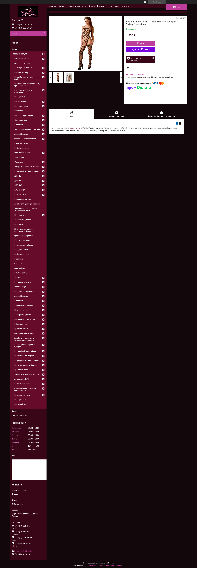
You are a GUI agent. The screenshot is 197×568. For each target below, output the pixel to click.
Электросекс (19, 157)
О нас (92, 6)
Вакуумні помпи (21, 106)
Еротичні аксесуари (22, 370)
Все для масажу (21, 72)
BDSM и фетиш (20, 273)
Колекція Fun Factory (23, 68)
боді (72, 128)
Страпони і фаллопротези (25, 139)
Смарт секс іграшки (22, 63)
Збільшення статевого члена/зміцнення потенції (26, 209)
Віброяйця (18, 224)
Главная (52, 6)
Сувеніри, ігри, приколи (23, 235)
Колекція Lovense (22, 143)
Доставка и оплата (119, 6)
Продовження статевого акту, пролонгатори (27, 85)
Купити (140, 43)
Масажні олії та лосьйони (25, 351)
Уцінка (17, 277)
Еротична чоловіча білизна (25, 365)
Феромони (18, 162)
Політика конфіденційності (114, 565)
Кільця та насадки (22, 240)
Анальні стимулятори (23, 220)
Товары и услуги (75, 6)
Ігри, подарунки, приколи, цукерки (25, 345)
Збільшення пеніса (22, 153)
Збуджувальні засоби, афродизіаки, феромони (24, 230)
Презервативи (20, 97)
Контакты (102, 6)
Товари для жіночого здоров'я (27, 166)
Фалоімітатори (20, 120)
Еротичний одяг (21, 404)
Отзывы (15, 411)
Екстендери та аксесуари (24, 319)
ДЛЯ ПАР (18, 185)
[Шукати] (44, 33)
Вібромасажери (20, 324)
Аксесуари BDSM (21, 379)
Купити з (141, 49)
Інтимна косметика (22, 395)
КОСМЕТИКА (19, 190)
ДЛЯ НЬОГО (19, 180)
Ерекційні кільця (21, 329)
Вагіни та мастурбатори (24, 245)
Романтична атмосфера (24, 356)
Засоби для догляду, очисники (27, 204)
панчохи (78, 128)
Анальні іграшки (21, 134)
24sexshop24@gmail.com (24, 551)
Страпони (18, 263)
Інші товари (19, 111)
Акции (62, 6)
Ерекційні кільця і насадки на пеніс (26, 78)
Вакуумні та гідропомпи (24, 291)
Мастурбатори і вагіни (23, 115)
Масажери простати (22, 282)
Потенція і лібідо (21, 58)
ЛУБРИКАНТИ (20, 194)
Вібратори (18, 125)
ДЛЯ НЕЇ (17, 176)
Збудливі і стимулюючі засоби (27, 129)
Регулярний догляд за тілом (26, 171)
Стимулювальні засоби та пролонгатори (25, 389)
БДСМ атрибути (20, 101)
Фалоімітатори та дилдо (24, 333)
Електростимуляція (22, 315)
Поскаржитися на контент (93, 565)
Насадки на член (21, 310)
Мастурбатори (20, 287)
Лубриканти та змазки (23, 305)
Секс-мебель (19, 268)
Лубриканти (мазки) (22, 199)
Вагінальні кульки (21, 148)
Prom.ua (111, 563)
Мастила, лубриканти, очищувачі (23, 91)
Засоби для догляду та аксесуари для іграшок (24, 339)
